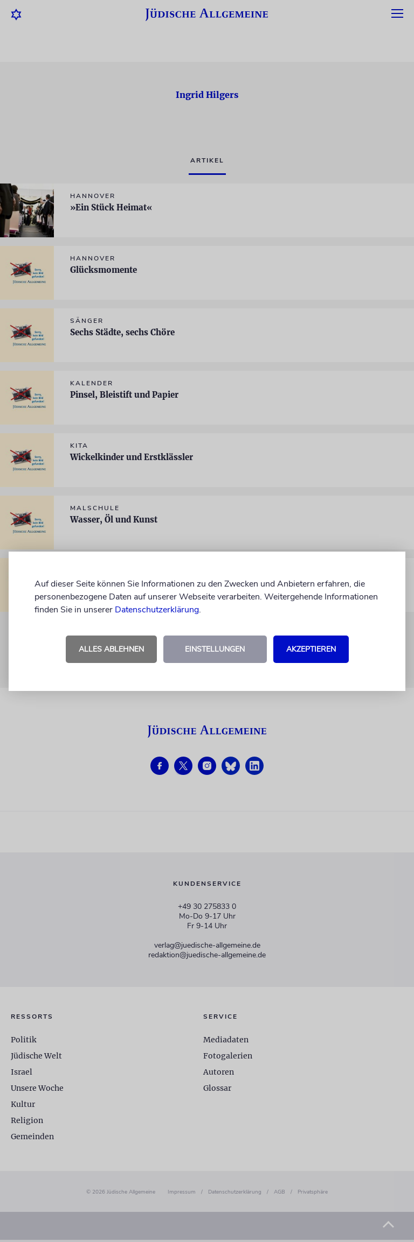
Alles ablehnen (111, 649)
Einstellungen (215, 649)
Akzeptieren (311, 649)
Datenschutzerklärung (157, 610)
